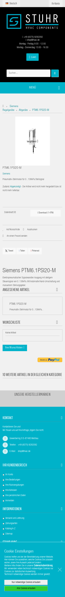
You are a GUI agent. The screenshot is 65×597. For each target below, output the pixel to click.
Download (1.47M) (45, 212)
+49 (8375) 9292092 (32, 37)
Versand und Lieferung (14, 518)
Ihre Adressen (11, 490)
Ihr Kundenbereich (15, 465)
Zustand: (6, 187)
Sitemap (8, 534)
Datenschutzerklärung (43, 566)
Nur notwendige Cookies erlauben (26, 582)
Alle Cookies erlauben (26, 588)
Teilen (22, 251)
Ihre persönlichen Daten (15, 495)
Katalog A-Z (10, 529)
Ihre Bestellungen (12, 480)
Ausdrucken (32, 229)
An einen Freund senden (17, 236)
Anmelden (9, 501)
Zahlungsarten (11, 523)
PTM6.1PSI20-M (18, 304)
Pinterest (35, 251)
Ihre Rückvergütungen (14, 485)
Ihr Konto (9, 474)
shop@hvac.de (32, 40)
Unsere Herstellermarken (32, 394)
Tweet (9, 251)
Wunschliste (11, 322)
